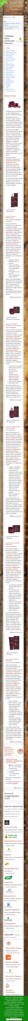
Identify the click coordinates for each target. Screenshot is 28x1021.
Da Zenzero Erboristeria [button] (11, 887)
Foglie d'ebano (9, 67)
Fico (7, 62)
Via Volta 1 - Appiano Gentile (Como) (13, 6)
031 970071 (9, 8)
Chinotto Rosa (9, 64)
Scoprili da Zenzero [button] (10, 859)
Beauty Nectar (9, 82)
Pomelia (8, 79)
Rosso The (8, 69)
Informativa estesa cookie (16, 1019)
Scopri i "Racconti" (11, 981)
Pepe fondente (9, 72)
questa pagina (12, 775)
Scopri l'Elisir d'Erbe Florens (13, 952)
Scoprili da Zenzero (10, 845)
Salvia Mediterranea (11, 52)
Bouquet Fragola (10, 54)
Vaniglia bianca (10, 81)
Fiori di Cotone (9, 89)
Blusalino (8, 84)
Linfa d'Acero (9, 55)
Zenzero (7, 17)
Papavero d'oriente (11, 59)
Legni (7, 87)
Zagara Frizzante (10, 50)
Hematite (8, 86)
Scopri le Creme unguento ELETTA (14, 832)
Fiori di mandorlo (10, 65)
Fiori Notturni (9, 57)
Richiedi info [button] (17, 788)
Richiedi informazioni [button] (15, 297)
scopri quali (14, 783)
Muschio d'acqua (10, 77)
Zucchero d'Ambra (10, 91)
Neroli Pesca (9, 74)
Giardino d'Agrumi (10, 76)
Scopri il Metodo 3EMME (12, 966)
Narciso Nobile (9, 60)
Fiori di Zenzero (10, 70)
